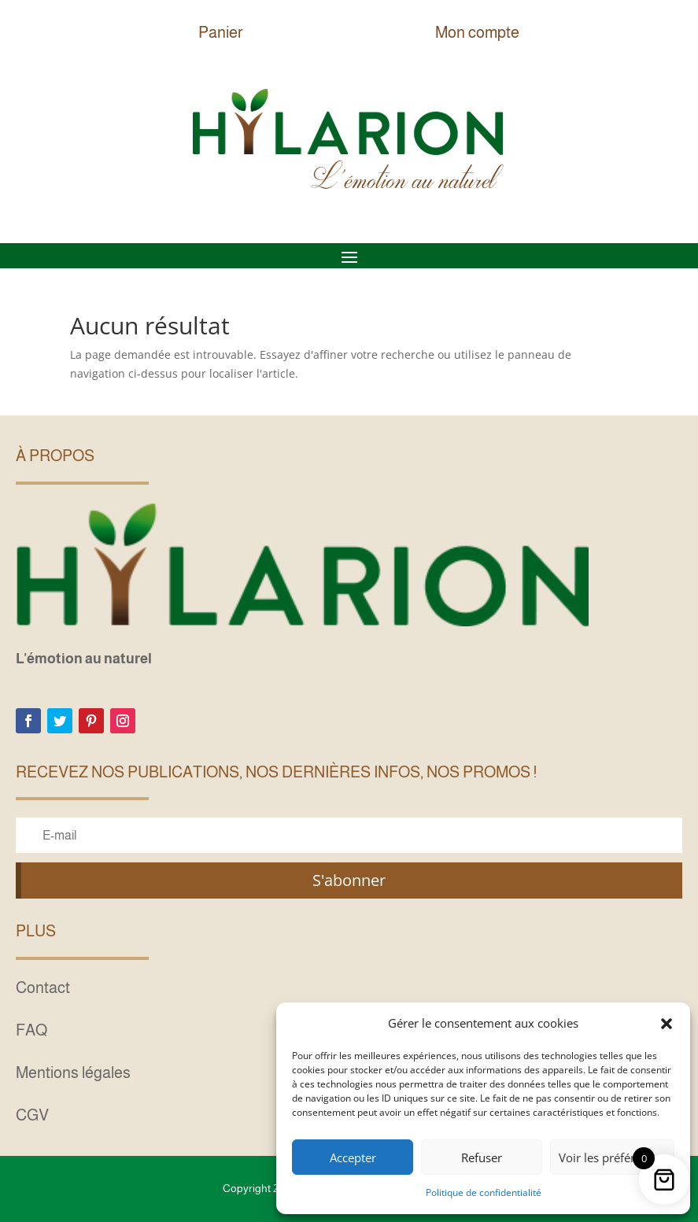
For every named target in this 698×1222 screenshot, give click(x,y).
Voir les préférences (612, 1157)
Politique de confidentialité (483, 1192)
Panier (220, 32)
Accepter (353, 1157)
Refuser (481, 1157)
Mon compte (477, 32)
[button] (666, 1024)
